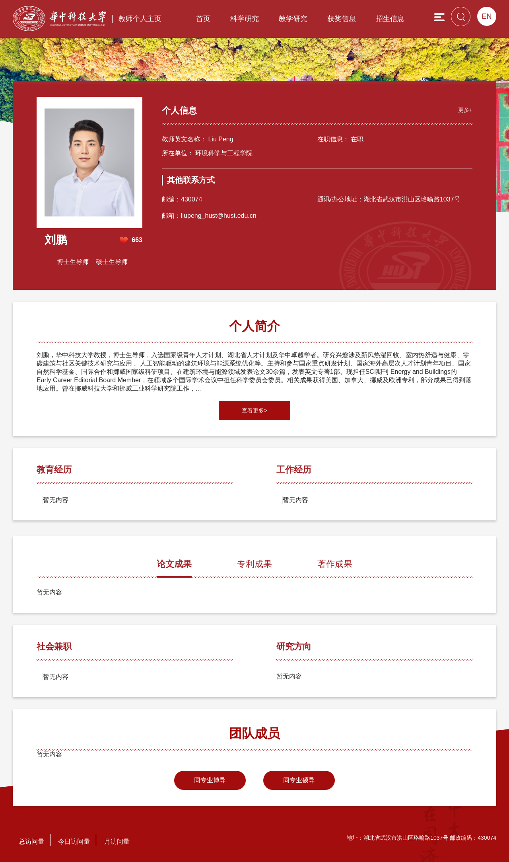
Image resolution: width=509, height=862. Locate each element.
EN (487, 16)
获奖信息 (341, 19)
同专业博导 (210, 780)
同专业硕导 (299, 780)
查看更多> (254, 410)
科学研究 (244, 19)
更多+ (465, 110)
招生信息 (390, 19)
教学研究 (293, 19)
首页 (203, 19)
